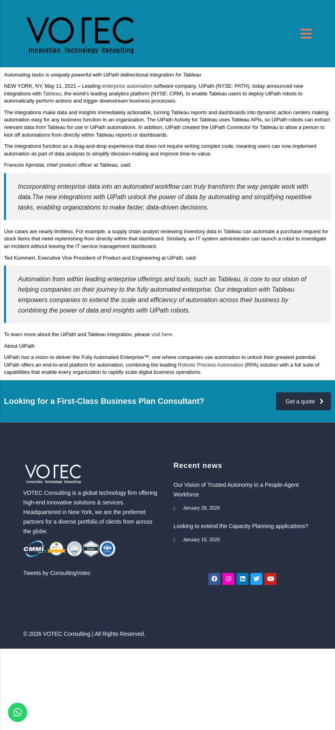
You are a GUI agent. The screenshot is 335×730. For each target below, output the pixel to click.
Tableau (52, 94)
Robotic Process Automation (211, 365)
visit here (161, 334)
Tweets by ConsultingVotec (57, 573)
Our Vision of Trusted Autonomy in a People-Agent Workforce (236, 490)
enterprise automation (127, 86)
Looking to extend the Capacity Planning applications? (241, 526)
